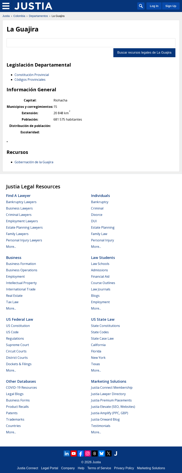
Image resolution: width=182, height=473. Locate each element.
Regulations (15, 338)
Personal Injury (102, 240)
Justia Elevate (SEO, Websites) (113, 406)
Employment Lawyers (22, 221)
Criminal (97, 208)
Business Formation (21, 264)
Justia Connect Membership (112, 387)
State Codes (100, 332)
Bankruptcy (99, 202)
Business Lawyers (19, 208)
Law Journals (100, 289)
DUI (94, 221)
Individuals (100, 195)
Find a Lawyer (18, 195)
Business (13, 257)
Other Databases (21, 381)
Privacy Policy (124, 468)
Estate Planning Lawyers (24, 227)
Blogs (95, 295)
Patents (12, 413)
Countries (13, 426)
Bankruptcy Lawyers (21, 202)
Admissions (99, 270)
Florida (96, 351)
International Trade (21, 289)
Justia (6, 16)
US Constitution (18, 326)
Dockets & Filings (19, 364)
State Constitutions (105, 326)
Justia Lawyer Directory (108, 394)
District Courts (17, 357)
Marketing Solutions (108, 381)
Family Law (99, 234)
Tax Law (12, 302)
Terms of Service (99, 468)
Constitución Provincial (32, 75)
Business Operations (21, 270)
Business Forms (18, 400)
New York (98, 357)
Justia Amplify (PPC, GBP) (109, 413)
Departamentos (38, 16)
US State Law (103, 319)
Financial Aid (100, 276)
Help (81, 468)
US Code (12, 332)
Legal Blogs (15, 394)
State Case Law (102, 338)
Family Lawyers (17, 234)
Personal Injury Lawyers (24, 240)
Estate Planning (103, 227)
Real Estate (14, 295)
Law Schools (100, 264)
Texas (95, 364)
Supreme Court (17, 345)
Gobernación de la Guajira (34, 162)
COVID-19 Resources (21, 387)
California (98, 345)
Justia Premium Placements (111, 400)
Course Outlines (103, 283)
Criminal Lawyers (19, 214)
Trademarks (15, 419)
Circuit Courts (16, 351)
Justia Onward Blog (105, 419)
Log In (154, 6)
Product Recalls (17, 406)
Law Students (103, 257)
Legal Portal (49, 468)
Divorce (96, 214)
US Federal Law (19, 319)
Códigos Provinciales (30, 79)
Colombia (19, 16)
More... (11, 246)
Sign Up (170, 6)
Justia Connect (27, 468)
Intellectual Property (21, 283)
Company (68, 468)
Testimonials (100, 426)
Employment (15, 276)
